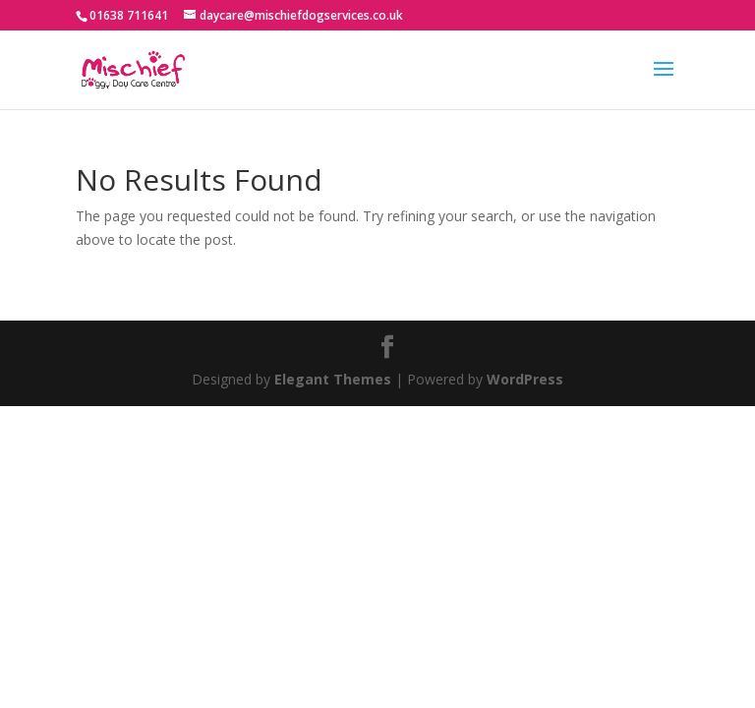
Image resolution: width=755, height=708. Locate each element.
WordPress (525, 379)
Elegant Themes (332, 379)
